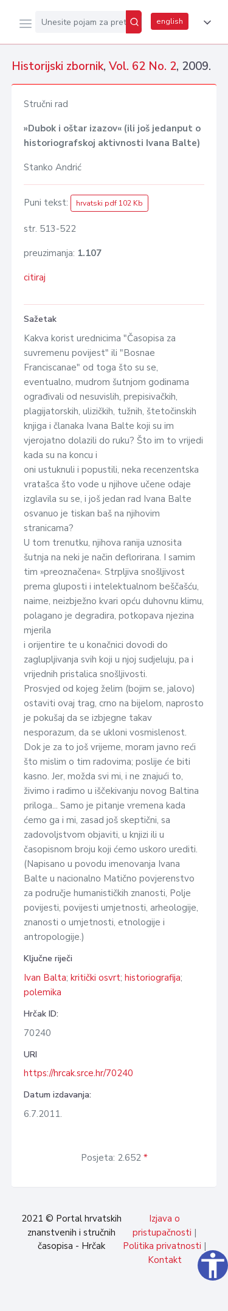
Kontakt (165, 1260)
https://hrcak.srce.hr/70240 (78, 1073)
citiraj (35, 277)
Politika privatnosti (162, 1246)
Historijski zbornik (57, 66)
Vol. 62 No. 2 (142, 66)
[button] (205, 22)
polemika (42, 992)
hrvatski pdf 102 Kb (109, 203)
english (169, 21)
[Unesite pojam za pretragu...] (80, 21)
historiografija (153, 978)
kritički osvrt (95, 978)
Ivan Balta (45, 978)
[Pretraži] (134, 21)
